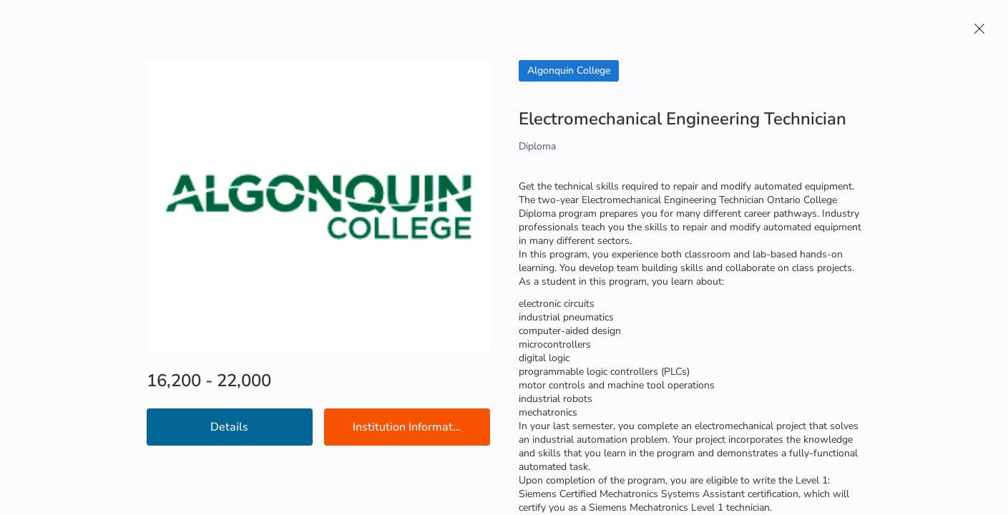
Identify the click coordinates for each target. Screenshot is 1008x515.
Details (229, 427)
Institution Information (411, 427)
